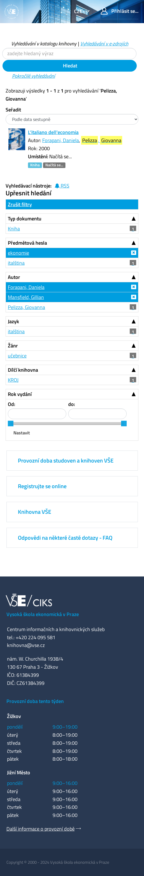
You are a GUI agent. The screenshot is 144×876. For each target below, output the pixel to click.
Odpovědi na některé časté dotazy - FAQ (65, 537)
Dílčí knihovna (23, 370)
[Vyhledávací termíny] (69, 53)
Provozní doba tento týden (35, 701)
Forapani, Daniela (60, 140)
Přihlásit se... (119, 11)
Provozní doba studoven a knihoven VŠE (66, 460)
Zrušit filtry (20, 204)
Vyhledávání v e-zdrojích (104, 43)
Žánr (13, 345)
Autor (14, 277)
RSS (62, 185)
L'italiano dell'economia (53, 132)
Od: (11, 404)
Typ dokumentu (24, 218)
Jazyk (13, 321)
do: (71, 404)
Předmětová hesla (27, 243)
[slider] (10, 423)
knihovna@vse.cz (26, 645)
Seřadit (13, 109)
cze (79, 11)
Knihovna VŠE (34, 511)
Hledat (69, 65)
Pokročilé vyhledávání (33, 76)
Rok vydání (20, 394)
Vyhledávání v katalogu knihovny (43, 43)
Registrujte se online (42, 486)
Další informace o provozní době (40, 829)
